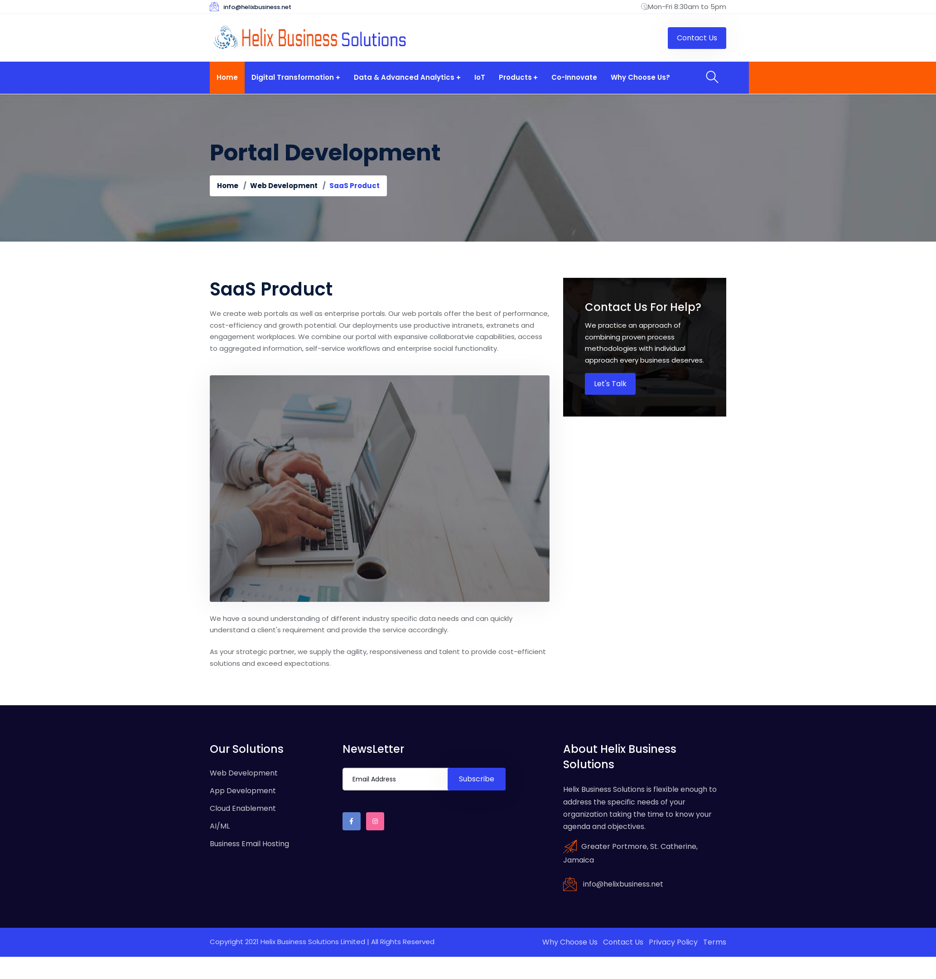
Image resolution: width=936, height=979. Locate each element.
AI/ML (220, 826)
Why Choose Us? (637, 77)
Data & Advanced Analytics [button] (402, 77)
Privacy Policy (673, 942)
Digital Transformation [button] (292, 77)
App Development (243, 790)
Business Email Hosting (249, 843)
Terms (714, 942)
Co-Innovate (571, 77)
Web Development (284, 185)
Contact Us (623, 942)
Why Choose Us (570, 942)
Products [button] (513, 77)
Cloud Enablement (243, 808)
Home (226, 77)
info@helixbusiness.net (257, 7)
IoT (478, 77)
